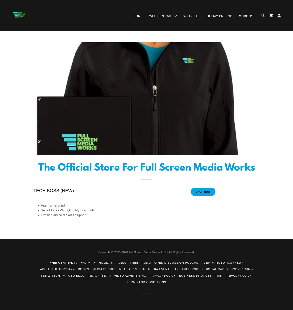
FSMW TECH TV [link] (53, 275)
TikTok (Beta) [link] (99, 275)
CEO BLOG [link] (76, 275)
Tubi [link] (218, 275)
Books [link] (83, 269)
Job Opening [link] (242, 269)
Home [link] (138, 16)
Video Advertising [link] (130, 275)
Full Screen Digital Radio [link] (205, 269)
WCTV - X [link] (191, 16)
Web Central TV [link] (163, 16)
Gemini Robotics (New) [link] (223, 262)
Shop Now (203, 191)
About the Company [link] (57, 269)
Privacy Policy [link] (163, 275)
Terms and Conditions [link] (146, 282)
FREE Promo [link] (140, 262)
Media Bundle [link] (104, 269)
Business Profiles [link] (195, 275)
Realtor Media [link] (132, 269)
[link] (20, 15)
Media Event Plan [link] (163, 269)
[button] (245, 16)
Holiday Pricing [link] (218, 16)
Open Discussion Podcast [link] (177, 262)
